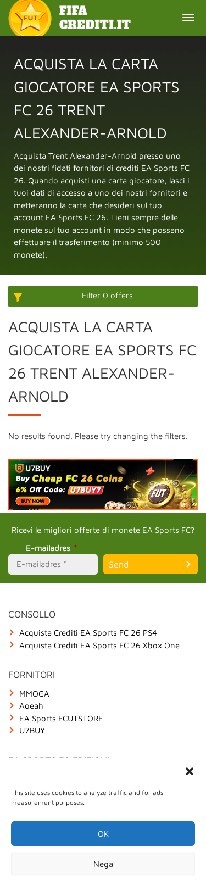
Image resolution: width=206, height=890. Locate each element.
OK (103, 833)
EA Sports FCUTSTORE (61, 718)
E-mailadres (53, 548)
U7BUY (32, 730)
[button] (189, 771)
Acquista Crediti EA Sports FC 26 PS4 (88, 632)
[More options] (103, 296)
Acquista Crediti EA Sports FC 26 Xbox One (99, 645)
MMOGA (34, 693)
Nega (103, 864)
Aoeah (31, 705)
